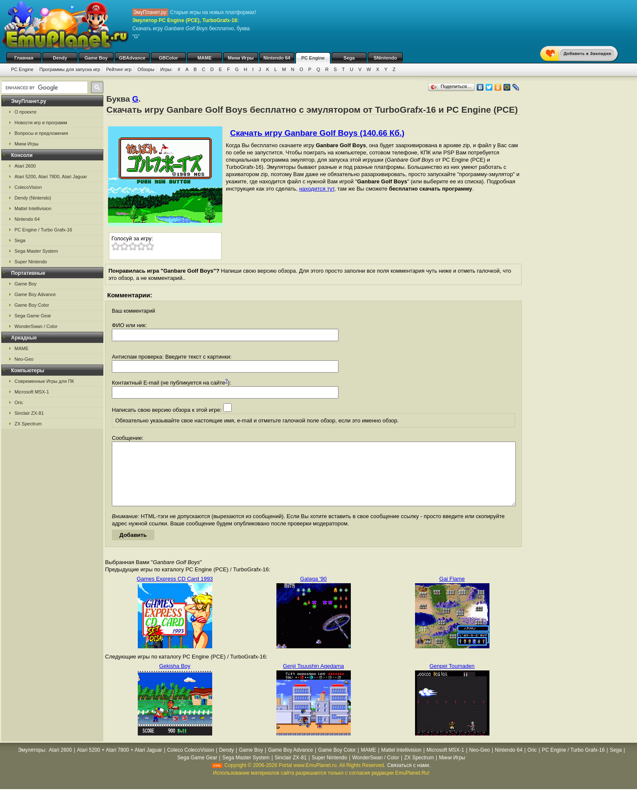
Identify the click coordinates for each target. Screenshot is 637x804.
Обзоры (145, 69)
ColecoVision (28, 187)
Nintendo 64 (277, 57)
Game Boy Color (31, 305)
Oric (18, 402)
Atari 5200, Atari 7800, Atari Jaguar (50, 176)
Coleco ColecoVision (190, 763)
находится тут (316, 188)
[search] (44, 87)
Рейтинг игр (118, 69)
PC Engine (312, 57)
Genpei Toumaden (452, 679)
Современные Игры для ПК (44, 381)
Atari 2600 (25, 165)
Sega (349, 57)
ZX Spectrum (28, 423)
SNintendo (385, 57)
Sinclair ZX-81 (29, 413)
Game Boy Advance (35, 294)
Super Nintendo (30, 261)
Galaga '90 (313, 591)
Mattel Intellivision (32, 208)
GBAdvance (132, 57)
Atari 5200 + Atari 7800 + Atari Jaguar (119, 763)
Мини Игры (241, 57)
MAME (204, 57)
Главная (24, 57)
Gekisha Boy (175, 679)
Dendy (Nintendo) (32, 197)
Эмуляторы (31, 763)
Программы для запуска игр (70, 69)
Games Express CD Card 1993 (174, 591)
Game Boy (96, 57)
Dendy (60, 57)
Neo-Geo (24, 359)
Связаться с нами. (409, 778)
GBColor (168, 57)
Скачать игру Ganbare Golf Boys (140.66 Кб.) (317, 132)
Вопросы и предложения (41, 133)
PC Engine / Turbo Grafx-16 (43, 229)
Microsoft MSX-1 (31, 391)
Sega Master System (36, 251)
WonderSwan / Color (35, 326)
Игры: (166, 69)
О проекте (25, 111)
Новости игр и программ (40, 122)
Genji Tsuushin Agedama (313, 679)
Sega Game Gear (32, 315)
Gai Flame (452, 591)
